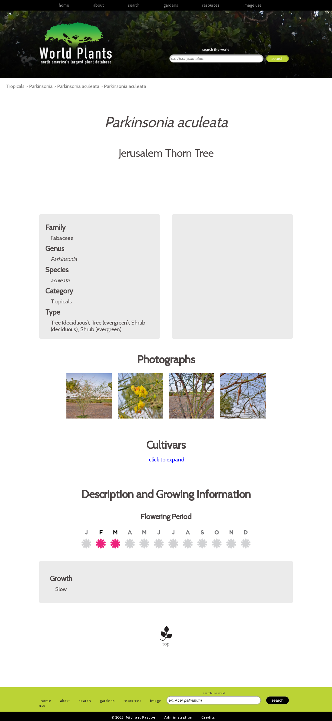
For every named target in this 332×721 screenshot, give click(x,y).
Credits (208, 717)
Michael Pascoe (140, 717)
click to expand (166, 459)
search (133, 5)
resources (132, 701)
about (98, 5)
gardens (171, 5)
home (64, 5)
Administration (178, 717)
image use (253, 5)
